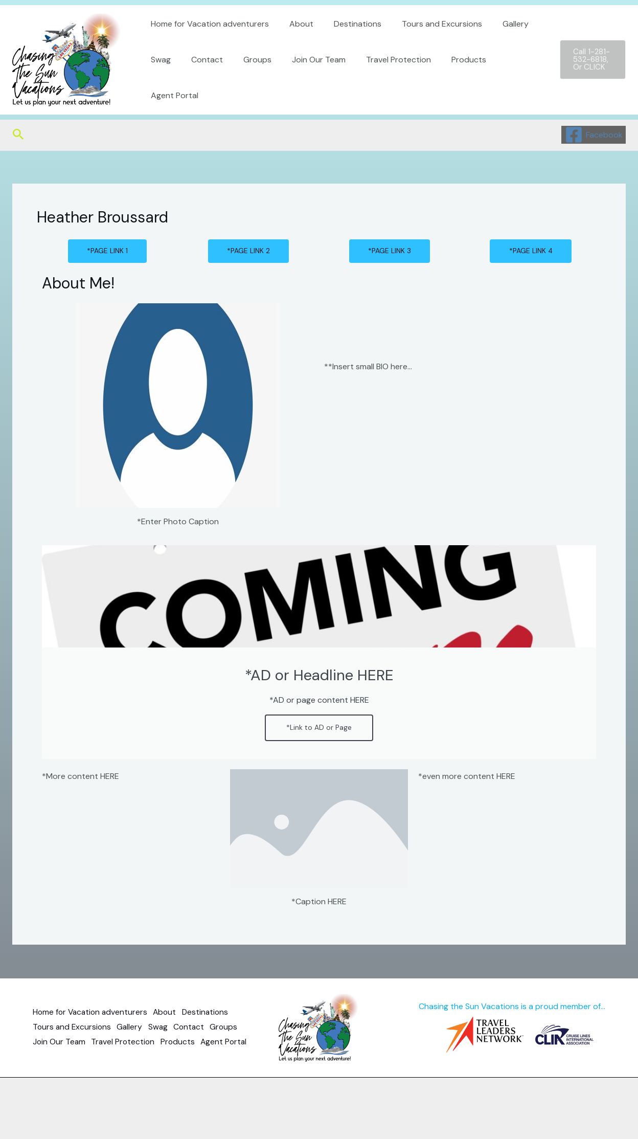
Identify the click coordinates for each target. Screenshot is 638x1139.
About (295, 41)
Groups (247, 77)
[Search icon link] (18, 135)
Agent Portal (504, 77)
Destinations (347, 41)
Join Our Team (304, 77)
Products (446, 77)
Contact (201, 77)
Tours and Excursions (428, 41)
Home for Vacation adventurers (208, 41)
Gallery (497, 41)
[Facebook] (593, 135)
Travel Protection (380, 77)
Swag (159, 77)
